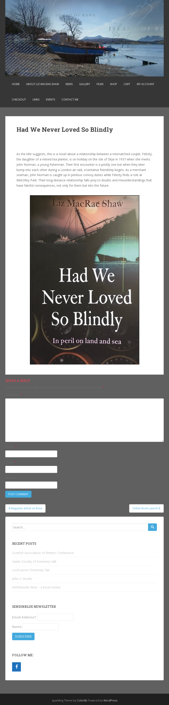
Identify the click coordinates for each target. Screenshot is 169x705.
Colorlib (82, 700)
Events (50, 99)
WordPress (110, 700)
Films (100, 84)
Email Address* (24, 617)
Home (16, 84)
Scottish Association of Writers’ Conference (43, 553)
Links (36, 99)
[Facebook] (16, 667)
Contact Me (70, 99)
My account (145, 84)
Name (11, 447)
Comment (13, 395)
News (69, 84)
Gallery (84, 84)
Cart (127, 84)
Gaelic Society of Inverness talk (34, 561)
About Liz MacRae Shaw (42, 84)
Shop (113, 84)
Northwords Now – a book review (36, 587)
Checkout (19, 99)
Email (10, 462)
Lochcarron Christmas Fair (31, 570)
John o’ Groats (22, 579)
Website (11, 478)
